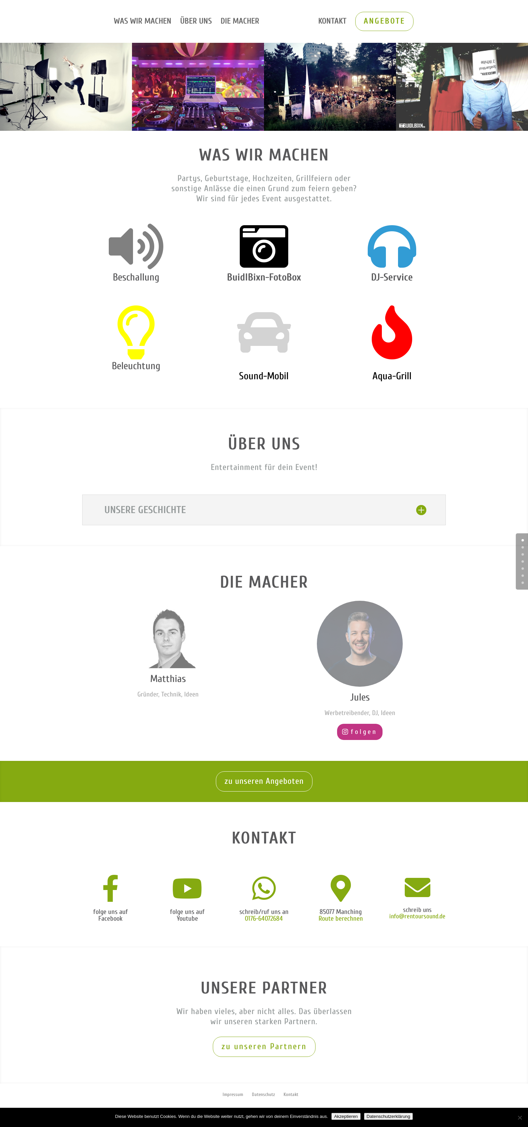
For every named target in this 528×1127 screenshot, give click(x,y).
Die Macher (241, 22)
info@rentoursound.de (417, 916)
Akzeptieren (346, 1116)
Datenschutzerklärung (388, 1116)
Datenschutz (263, 1094)
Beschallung (136, 277)
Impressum (233, 1094)
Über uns (197, 22)
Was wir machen (144, 22)
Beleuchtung (136, 366)
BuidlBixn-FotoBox (264, 277)
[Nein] (519, 1117)
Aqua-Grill (391, 376)
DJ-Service (392, 277)
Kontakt (331, 22)
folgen (364, 732)
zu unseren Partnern (264, 1046)
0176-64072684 (264, 918)
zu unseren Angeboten (264, 781)
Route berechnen (341, 918)
